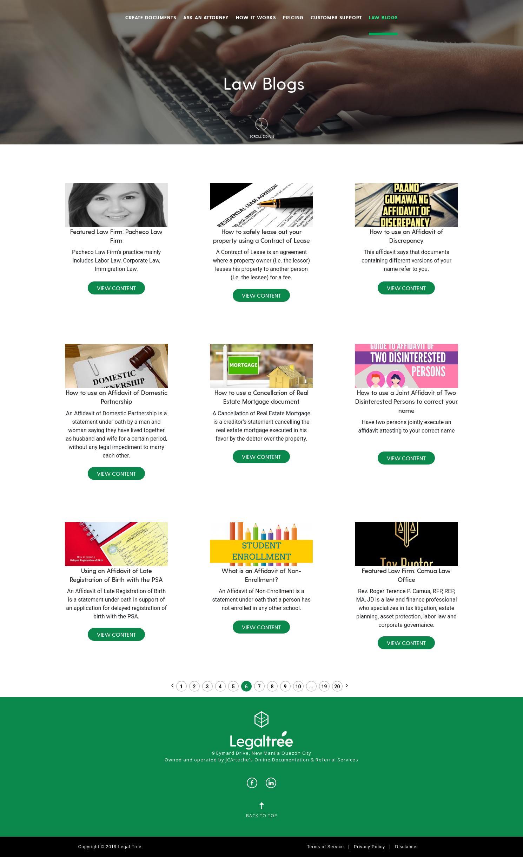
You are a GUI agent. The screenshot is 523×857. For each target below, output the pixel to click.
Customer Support (336, 17)
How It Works (256, 17)
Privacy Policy (369, 846)
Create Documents (150, 17)
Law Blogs (383, 17)
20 (337, 686)
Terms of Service (325, 846)
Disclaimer (406, 846)
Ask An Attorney (206, 17)
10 (298, 686)
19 (324, 686)
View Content (116, 288)
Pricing (293, 17)
